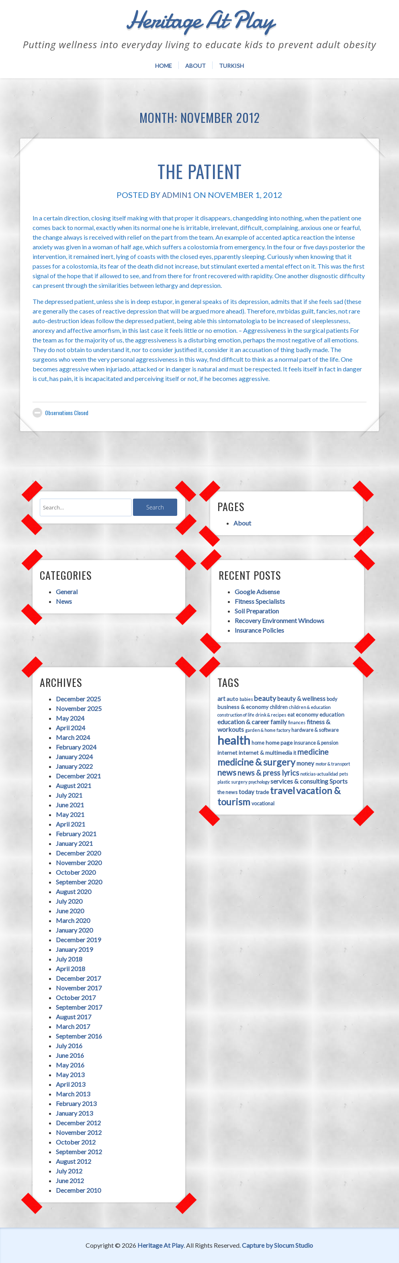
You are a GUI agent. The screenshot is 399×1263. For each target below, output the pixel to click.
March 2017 (73, 1026)
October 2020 (76, 872)
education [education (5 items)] (331, 714)
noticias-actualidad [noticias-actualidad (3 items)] (319, 773)
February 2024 (76, 747)
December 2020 (78, 853)
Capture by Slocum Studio (277, 1245)
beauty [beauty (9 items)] (265, 698)
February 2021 (76, 833)
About (195, 65)
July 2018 (69, 959)
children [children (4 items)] (279, 707)
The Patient (199, 168)
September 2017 (79, 1007)
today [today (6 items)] (246, 791)
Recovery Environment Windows (279, 620)
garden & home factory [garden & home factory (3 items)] (267, 730)
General (67, 591)
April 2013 (70, 1084)
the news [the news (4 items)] (227, 792)
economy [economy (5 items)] (307, 714)
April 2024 (70, 727)
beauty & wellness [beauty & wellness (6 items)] (301, 698)
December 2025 (78, 699)
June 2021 (70, 805)
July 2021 (69, 795)
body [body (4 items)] (332, 699)
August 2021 (73, 785)
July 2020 (69, 901)
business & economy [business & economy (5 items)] (242, 706)
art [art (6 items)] (221, 698)
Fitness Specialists (260, 601)
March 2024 (73, 737)
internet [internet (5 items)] (227, 752)
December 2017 (78, 978)
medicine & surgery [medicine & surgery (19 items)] (256, 762)
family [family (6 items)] (278, 721)
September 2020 (79, 882)
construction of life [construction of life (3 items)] (235, 714)
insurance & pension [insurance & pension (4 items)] (316, 743)
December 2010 (78, 1190)
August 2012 (73, 1161)
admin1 (176, 195)
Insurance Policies (259, 630)
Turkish (231, 65)
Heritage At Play (160, 1245)
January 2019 (74, 949)
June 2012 (70, 1180)
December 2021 (78, 776)
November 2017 (79, 988)
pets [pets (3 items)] (343, 773)
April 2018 (70, 968)
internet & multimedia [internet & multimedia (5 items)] (265, 752)
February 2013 (76, 1103)
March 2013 (73, 1094)
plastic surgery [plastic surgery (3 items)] (232, 781)
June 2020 (70, 911)
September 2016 (79, 1036)
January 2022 (74, 766)
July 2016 (69, 1045)
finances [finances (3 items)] (296, 722)
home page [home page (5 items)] (279, 742)
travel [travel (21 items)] (282, 790)
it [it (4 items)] (294, 753)
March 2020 (73, 920)
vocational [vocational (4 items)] (263, 804)
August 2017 (73, 1017)
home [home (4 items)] (258, 743)
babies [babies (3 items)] (246, 699)
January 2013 (74, 1113)
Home (163, 65)
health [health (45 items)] (233, 740)
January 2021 (74, 843)
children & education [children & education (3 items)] (310, 707)
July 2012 (69, 1171)
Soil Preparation (257, 611)
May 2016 (70, 1065)
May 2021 (70, 814)
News (64, 601)
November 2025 (79, 708)
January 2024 (74, 756)
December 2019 (78, 939)
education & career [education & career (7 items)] (243, 721)
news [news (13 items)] (226, 772)
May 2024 (70, 718)
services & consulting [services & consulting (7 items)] (299, 781)
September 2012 (79, 1151)
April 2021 (70, 824)
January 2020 (74, 930)
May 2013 (70, 1074)
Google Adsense (257, 591)
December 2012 (78, 1123)
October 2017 (76, 997)
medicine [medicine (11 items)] (313, 751)
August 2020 (73, 891)
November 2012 (79, 1132)
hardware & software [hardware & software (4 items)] (315, 730)
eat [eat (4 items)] (291, 715)
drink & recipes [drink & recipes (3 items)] (271, 714)
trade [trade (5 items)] (262, 791)
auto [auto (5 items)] (232, 698)
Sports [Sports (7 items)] (338, 781)
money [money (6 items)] (305, 763)
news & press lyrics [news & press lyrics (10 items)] (268, 772)
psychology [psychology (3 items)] (258, 781)
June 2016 (70, 1055)
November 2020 (79, 862)
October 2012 (76, 1142)
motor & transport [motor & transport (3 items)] (332, 763)
